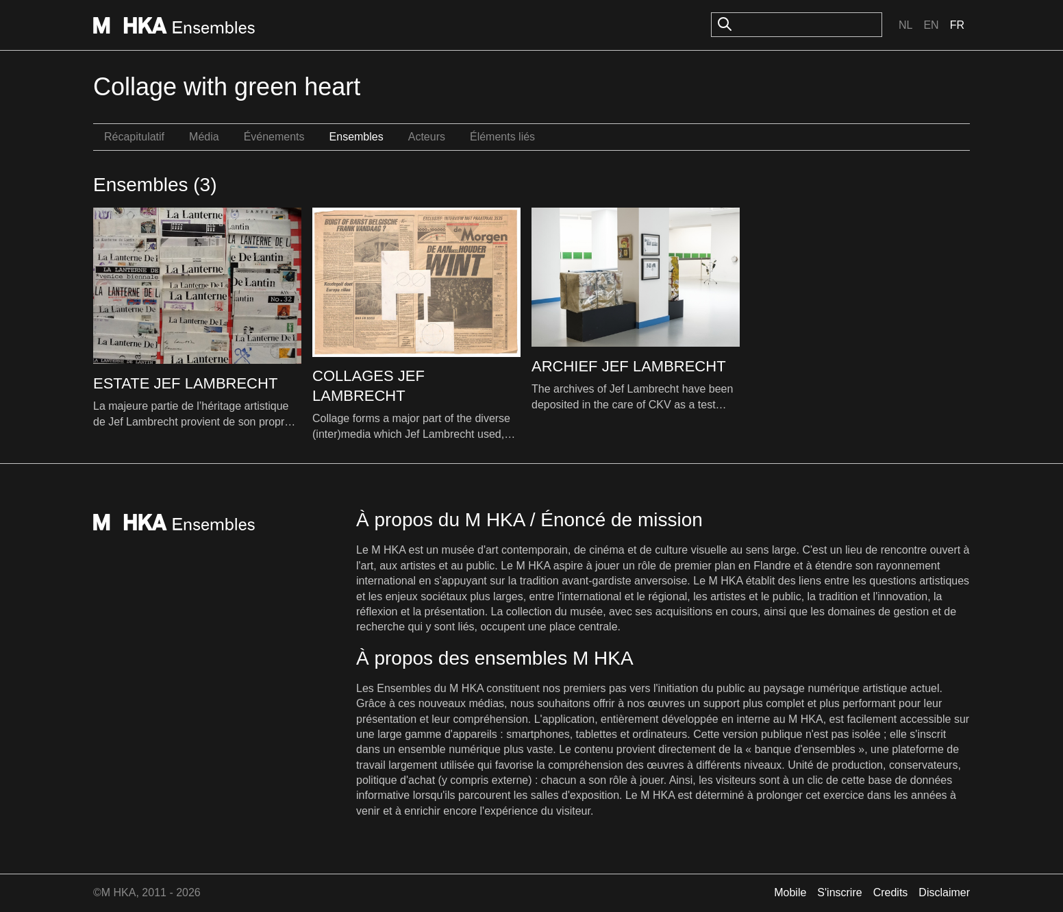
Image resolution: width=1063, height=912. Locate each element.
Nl (905, 25)
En (930, 25)
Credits (890, 892)
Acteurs (426, 137)
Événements (274, 137)
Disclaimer (944, 892)
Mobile (790, 892)
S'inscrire (839, 892)
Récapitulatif (134, 137)
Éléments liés (502, 137)
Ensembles (356, 137)
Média (204, 137)
